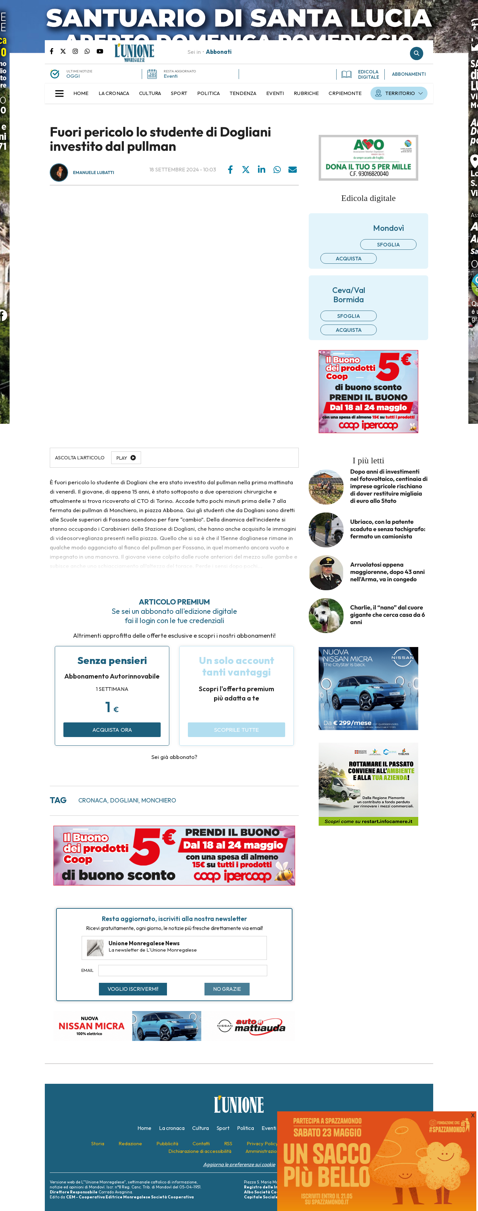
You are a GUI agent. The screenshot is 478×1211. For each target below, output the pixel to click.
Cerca (416, 53)
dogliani (124, 800)
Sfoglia (388, 244)
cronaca (92, 800)
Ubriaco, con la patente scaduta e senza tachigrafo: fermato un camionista (388, 529)
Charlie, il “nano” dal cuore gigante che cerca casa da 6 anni (387, 615)
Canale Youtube (100, 50)
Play (122, 458)
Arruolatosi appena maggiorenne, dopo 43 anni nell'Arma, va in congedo (387, 572)
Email (87, 970)
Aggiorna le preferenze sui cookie (239, 1164)
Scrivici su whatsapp (91, 50)
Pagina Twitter (66, 50)
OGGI (73, 76)
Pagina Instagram (79, 50)
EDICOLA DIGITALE (360, 74)
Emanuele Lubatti (93, 172)
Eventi (171, 76)
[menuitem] (81, 93)
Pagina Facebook (55, 50)
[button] (59, 93)
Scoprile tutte (236, 729)
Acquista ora (112, 729)
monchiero (158, 800)
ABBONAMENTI (409, 74)
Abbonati (219, 51)
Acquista (349, 258)
